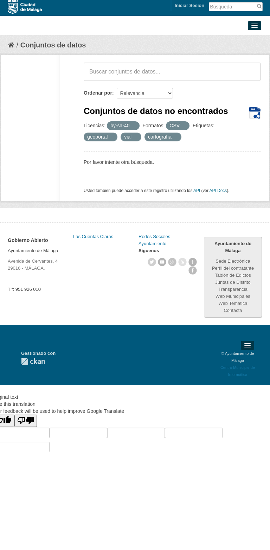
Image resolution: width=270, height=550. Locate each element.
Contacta (233, 310)
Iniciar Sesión (190, 5)
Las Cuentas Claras (93, 236)
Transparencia (233, 289)
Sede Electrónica (233, 261)
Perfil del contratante (233, 268)
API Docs (218, 190)
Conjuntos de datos (53, 45)
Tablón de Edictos (233, 275)
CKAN (33, 361)
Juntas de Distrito (232, 282)
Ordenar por (98, 93)
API (196, 190)
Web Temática (233, 303)
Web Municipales (233, 296)
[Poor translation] (25, 421)
